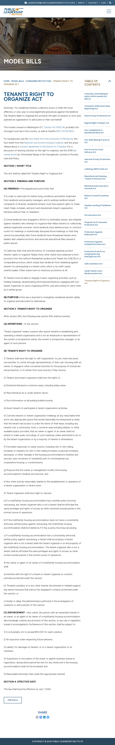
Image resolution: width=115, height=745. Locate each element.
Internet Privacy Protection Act (97, 160)
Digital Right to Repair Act (96, 122)
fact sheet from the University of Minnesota (51, 139)
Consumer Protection (38, 81)
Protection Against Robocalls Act (93, 233)
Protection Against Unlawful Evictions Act (95, 243)
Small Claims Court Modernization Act (93, 272)
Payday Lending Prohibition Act (97, 206)
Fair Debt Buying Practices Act (96, 141)
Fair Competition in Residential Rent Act (94, 131)
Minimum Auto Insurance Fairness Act (96, 187)
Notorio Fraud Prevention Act (96, 196)
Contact (93, 3)
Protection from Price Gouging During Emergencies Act (94, 254)
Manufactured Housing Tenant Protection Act (95, 177)
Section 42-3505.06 (54, 127)
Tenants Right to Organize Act (97, 281)
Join (103, 3)
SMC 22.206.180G (65, 131)
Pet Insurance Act (92, 215)
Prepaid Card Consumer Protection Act (95, 223)
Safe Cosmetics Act (93, 263)
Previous (13, 700)
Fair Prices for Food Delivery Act (93, 150)
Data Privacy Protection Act (97, 115)
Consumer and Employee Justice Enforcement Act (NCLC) (96, 96)
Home (7, 81)
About (81, 3)
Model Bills (18, 81)
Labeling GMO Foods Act (96, 169)
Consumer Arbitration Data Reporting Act (97, 107)
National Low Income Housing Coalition (43, 142)
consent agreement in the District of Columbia (43, 146)
